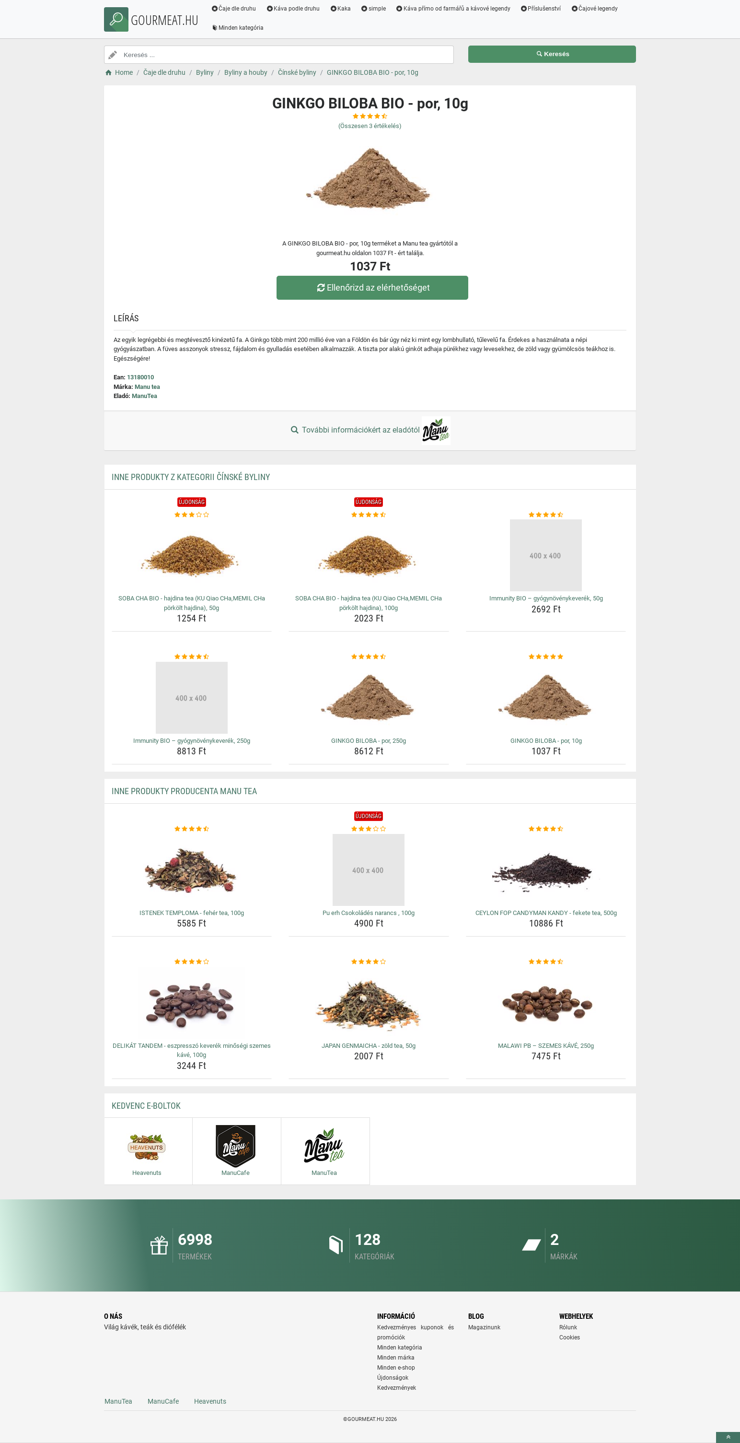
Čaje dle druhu (234, 8)
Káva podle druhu (293, 8)
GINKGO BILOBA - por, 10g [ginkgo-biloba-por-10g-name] (546, 740)
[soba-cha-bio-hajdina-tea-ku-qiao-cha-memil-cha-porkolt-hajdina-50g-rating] (192, 515)
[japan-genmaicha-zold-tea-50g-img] (369, 1003)
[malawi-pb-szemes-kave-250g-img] (546, 1003)
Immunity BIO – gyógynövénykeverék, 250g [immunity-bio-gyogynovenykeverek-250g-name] (191, 740)
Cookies (569, 1337)
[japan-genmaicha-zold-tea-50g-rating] (369, 962)
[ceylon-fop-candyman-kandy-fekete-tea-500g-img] (546, 870)
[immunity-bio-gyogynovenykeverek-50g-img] (546, 555)
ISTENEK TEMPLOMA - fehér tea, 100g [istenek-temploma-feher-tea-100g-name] (191, 912)
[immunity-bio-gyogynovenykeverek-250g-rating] (192, 657)
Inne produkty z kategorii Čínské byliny (191, 477)
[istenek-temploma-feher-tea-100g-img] (192, 870)
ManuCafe (163, 1401)
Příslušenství (541, 8)
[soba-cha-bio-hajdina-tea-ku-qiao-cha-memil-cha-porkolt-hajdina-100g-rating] (369, 515)
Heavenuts (210, 1401)
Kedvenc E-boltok (146, 1106)
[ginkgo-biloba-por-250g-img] (369, 698)
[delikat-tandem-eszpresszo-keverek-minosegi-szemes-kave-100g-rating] (192, 962)
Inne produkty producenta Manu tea (184, 791)
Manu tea (147, 386)
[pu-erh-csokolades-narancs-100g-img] (369, 870)
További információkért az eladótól (370, 430)
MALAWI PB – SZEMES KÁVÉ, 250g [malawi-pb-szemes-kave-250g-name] (546, 1045)
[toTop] (728, 1437)
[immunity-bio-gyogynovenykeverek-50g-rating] (546, 515)
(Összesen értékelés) (370, 125)
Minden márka (396, 1357)
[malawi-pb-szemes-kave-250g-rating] (546, 962)
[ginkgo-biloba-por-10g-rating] (546, 657)
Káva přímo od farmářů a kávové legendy (453, 8)
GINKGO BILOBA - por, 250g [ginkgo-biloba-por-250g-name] (368, 740)
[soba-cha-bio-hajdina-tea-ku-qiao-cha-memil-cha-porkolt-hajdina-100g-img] (369, 555)
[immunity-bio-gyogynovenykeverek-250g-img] (192, 698)
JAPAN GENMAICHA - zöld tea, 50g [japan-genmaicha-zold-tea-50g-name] (369, 1045)
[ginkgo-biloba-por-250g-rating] (369, 657)
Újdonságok (392, 1377)
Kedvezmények (396, 1387)
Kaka (341, 8)
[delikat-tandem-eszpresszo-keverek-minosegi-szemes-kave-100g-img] (192, 1003)
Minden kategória (238, 27)
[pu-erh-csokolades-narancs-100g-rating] (369, 829)
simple (373, 8)
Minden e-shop (396, 1367)
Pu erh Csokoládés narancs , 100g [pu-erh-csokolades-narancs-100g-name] (369, 912)
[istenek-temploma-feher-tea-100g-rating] (192, 829)
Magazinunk (484, 1327)
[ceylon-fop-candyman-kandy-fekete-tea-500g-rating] (546, 829)
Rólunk (568, 1327)
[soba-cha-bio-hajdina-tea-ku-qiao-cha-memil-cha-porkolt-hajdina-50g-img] (192, 555)
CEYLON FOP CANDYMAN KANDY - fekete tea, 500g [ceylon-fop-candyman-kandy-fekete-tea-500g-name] (546, 912)
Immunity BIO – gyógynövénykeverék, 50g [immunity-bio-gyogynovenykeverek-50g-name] (546, 598)
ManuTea (144, 395)
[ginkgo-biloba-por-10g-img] (546, 698)
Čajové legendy (595, 8)
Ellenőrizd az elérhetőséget (372, 287)
